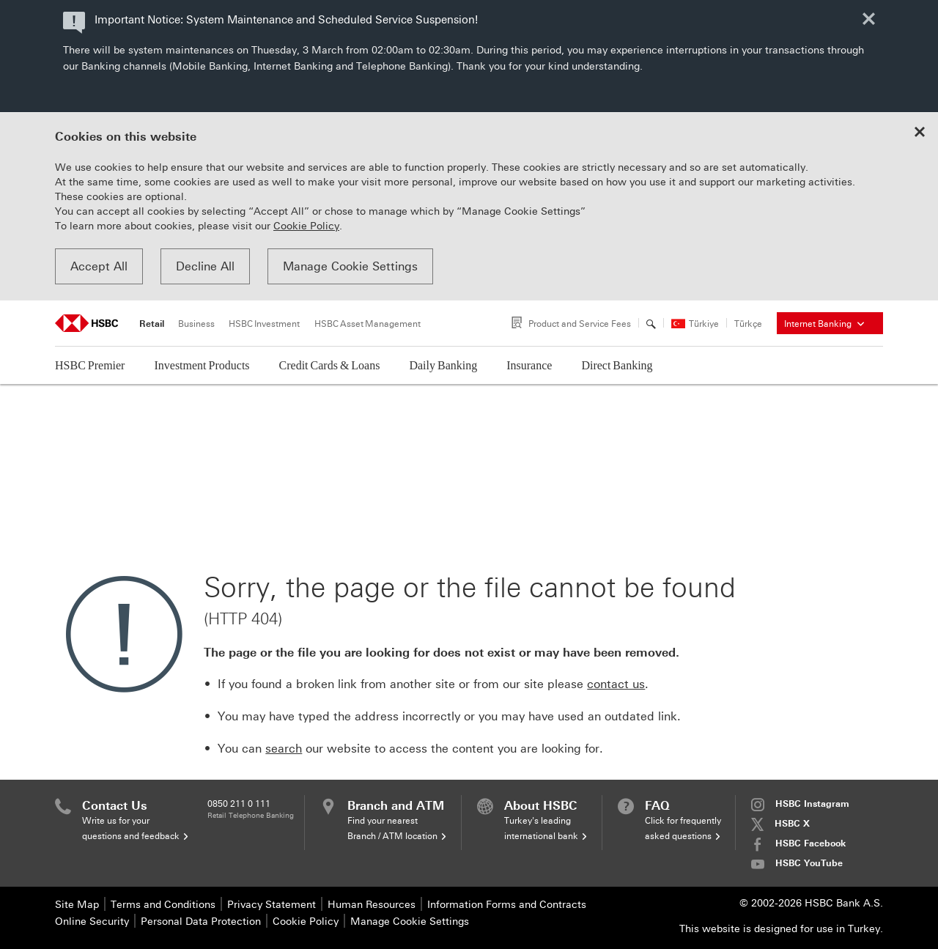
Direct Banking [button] (616, 365)
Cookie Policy (306, 226)
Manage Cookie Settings (350, 266)
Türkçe (748, 324)
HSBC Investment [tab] (264, 324)
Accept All (99, 266)
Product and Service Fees (579, 324)
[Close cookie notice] (920, 133)
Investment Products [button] (201, 365)
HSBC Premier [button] (90, 365)
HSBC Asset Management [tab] (367, 324)
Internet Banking (824, 324)
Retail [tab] (151, 324)
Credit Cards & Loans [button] (329, 365)
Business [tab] (196, 324)
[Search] (651, 324)
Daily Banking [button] (443, 365)
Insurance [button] (529, 365)
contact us (616, 684)
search (283, 749)
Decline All (205, 266)
